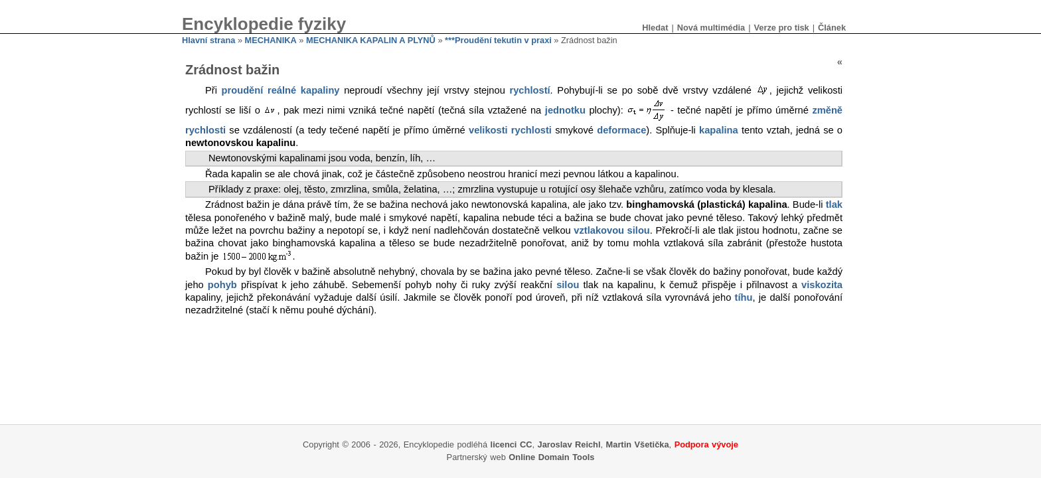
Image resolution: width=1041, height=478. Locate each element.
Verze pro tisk (781, 28)
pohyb (222, 284)
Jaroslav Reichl (569, 444)
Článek (832, 28)
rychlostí (530, 90)
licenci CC (511, 444)
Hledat (655, 28)
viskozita (821, 284)
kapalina (718, 130)
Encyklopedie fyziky (264, 24)
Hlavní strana (208, 40)
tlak (834, 204)
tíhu (744, 297)
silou (567, 284)
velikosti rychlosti (510, 130)
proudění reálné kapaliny (281, 90)
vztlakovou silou (612, 230)
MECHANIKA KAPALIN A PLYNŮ (371, 40)
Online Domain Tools (551, 457)
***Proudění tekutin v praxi (498, 40)
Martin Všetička (637, 444)
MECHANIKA (271, 40)
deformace (621, 130)
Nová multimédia (711, 28)
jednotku (565, 110)
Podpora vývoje (706, 444)
